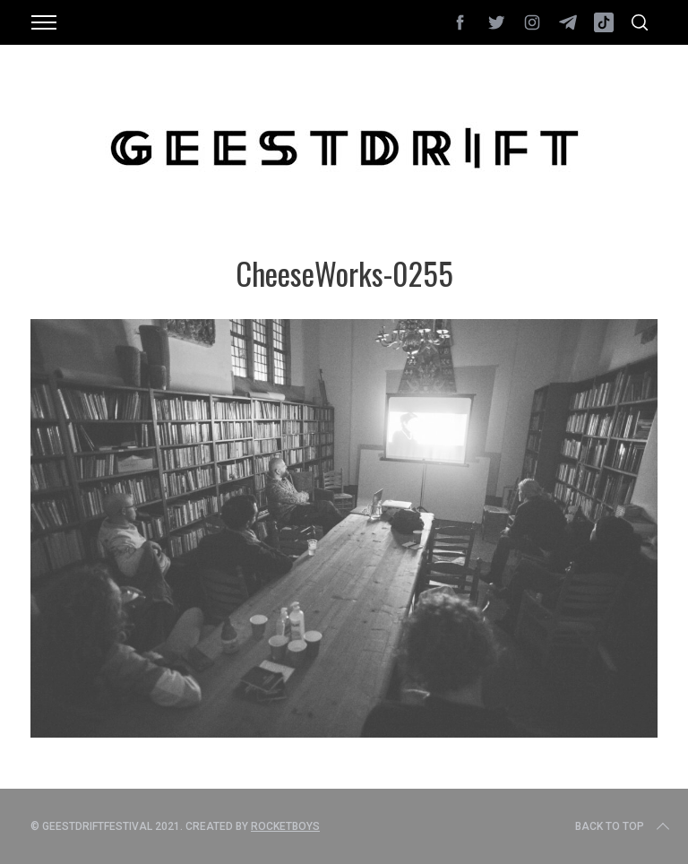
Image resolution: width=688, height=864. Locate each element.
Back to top (624, 826)
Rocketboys (285, 826)
